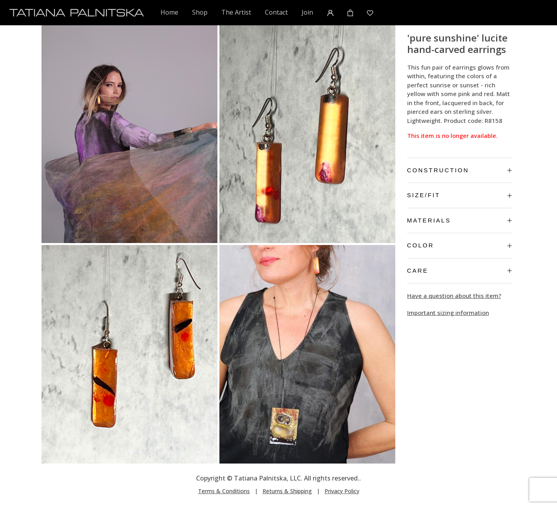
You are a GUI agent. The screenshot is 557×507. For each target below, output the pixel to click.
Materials (459, 220)
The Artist (236, 12)
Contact (276, 12)
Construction (459, 170)
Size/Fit (459, 195)
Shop (200, 12)
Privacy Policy (342, 491)
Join (307, 12)
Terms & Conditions (224, 491)
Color (459, 245)
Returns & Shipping (287, 491)
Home (169, 12)
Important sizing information (448, 313)
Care (459, 270)
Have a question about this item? (454, 296)
